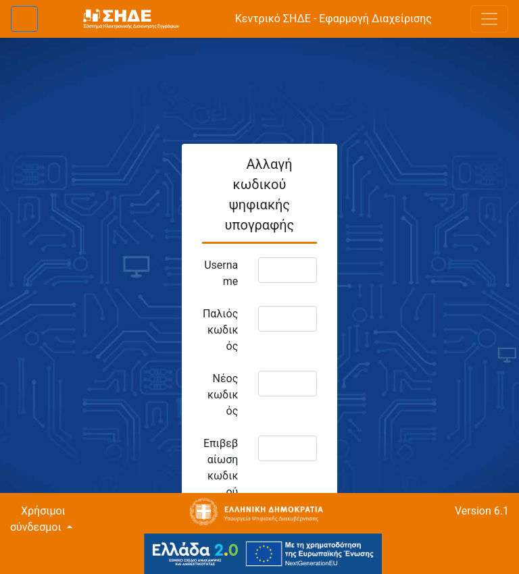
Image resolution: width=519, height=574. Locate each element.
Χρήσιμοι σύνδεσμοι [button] (38, 518)
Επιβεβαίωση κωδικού (220, 467)
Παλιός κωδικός (220, 330)
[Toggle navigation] (489, 18)
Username (221, 273)
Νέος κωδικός (222, 394)
